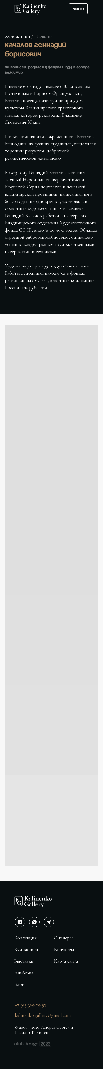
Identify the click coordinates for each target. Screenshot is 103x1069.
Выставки (23, 961)
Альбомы (23, 973)
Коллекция (25, 938)
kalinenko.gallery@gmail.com (43, 1015)
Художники (17, 36)
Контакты (64, 949)
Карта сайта (66, 961)
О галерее (64, 938)
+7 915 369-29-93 (30, 1005)
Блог (19, 984)
